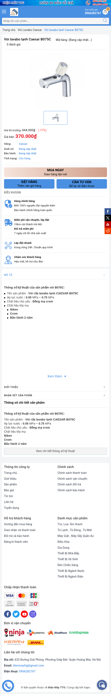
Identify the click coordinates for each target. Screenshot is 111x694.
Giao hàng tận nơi (55, 172)
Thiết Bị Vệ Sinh (68, 559)
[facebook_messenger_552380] (102, 685)
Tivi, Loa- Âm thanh (70, 524)
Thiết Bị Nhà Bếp (68, 553)
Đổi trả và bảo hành (16, 536)
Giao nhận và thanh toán (20, 530)
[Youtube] (24, 614)
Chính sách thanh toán (72, 472)
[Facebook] (7, 614)
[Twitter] (16, 614)
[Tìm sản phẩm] (51, 21)
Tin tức (8, 496)
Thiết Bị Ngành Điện (70, 576)
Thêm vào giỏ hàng (29, 184)
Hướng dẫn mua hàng (18, 524)
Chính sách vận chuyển (72, 478)
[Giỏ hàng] (105, 12)
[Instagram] (32, 614)
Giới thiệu (10, 478)
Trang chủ (10, 472)
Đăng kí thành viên (16, 541)
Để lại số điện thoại (82, 184)
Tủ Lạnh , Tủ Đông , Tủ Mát (75, 530)
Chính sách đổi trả (69, 484)
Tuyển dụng (11, 507)
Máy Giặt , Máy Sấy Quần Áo (76, 536)
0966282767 (27, 671)
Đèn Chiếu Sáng (68, 565)
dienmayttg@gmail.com (28, 665)
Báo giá (9, 490)
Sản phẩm (10, 484)
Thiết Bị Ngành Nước (71, 571)
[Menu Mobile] (4, 11)
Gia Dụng (63, 547)
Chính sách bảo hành (71, 490)
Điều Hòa (63, 541)
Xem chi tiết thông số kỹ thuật (55, 451)
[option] (55, 79)
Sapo (87, 687)
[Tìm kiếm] (105, 21)
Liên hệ (8, 502)
